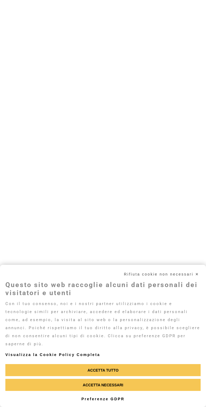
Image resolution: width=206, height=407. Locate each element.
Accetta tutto (103, 370)
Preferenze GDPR (103, 399)
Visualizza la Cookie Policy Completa (52, 355)
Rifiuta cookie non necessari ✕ (161, 274)
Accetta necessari (103, 385)
